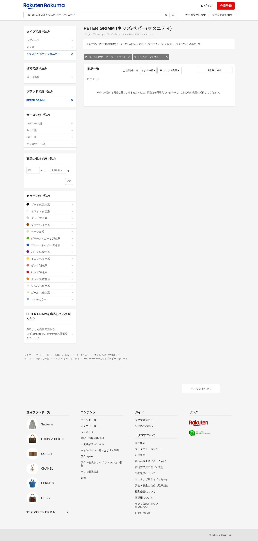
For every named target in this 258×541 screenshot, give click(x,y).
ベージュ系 (49, 231)
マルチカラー (49, 299)
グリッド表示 (169, 70)
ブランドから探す (222, 14)
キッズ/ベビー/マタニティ (151, 56)
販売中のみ (130, 70)
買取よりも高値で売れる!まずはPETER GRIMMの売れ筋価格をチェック (49, 334)
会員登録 (226, 5)
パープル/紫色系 (49, 251)
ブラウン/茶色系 (49, 224)
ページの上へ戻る (201, 388)
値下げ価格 (49, 77)
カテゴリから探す (195, 14)
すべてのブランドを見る (40, 511)
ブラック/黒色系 (49, 204)
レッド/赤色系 (49, 272)
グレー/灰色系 (49, 218)
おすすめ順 (148, 70)
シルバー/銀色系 (49, 285)
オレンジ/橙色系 (49, 279)
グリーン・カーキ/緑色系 (49, 238)
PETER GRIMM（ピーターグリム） (108, 56)
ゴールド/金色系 (49, 292)
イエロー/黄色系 (49, 258)
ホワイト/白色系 (49, 211)
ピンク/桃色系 (49, 265)
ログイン (207, 5)
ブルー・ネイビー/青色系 (49, 245)
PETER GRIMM (49, 100)
